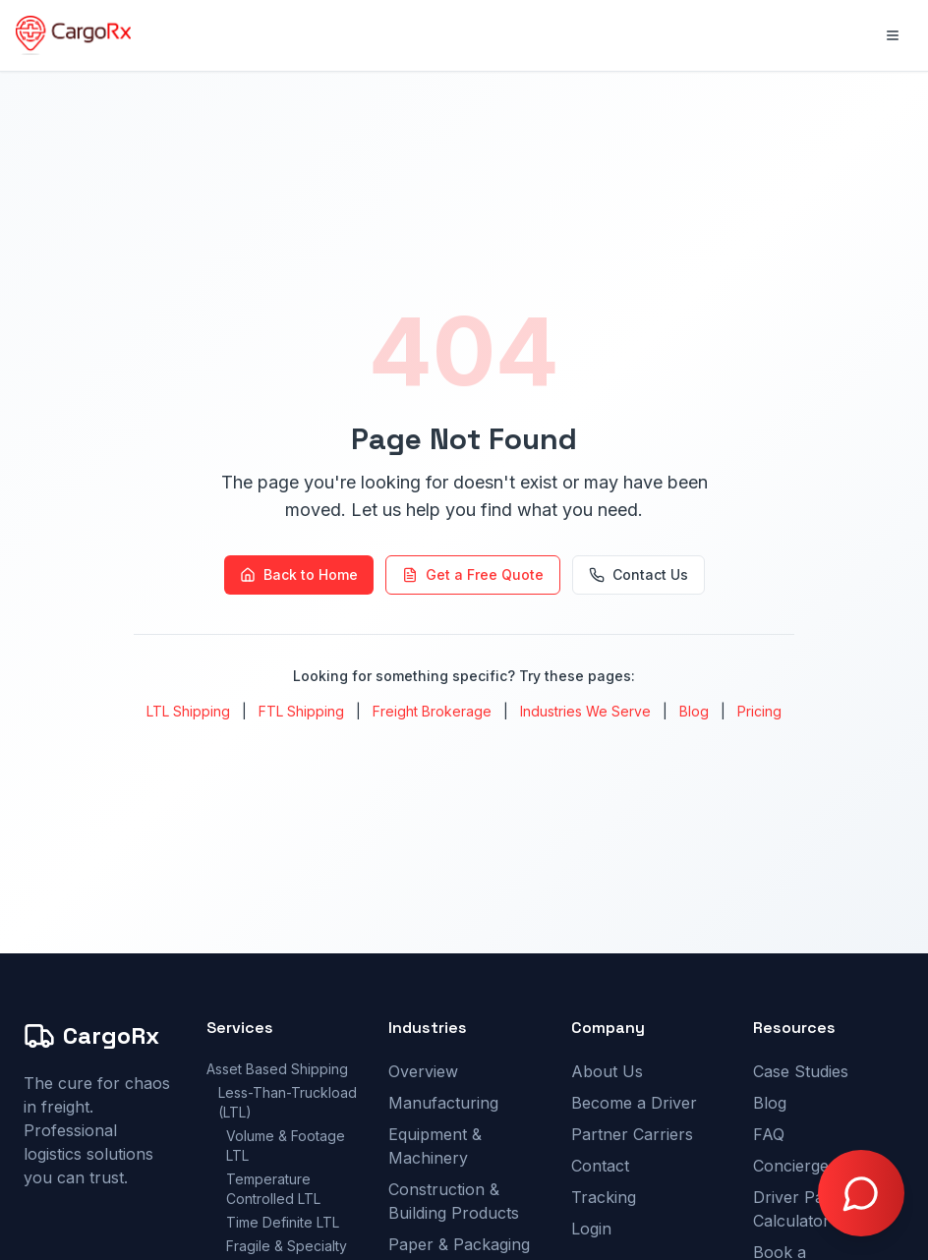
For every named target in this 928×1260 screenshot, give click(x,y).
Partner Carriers (632, 1134)
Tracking (603, 1197)
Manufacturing (443, 1103)
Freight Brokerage (432, 711)
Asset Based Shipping (277, 1068)
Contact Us (638, 574)
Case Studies (800, 1071)
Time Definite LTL (282, 1222)
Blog (694, 711)
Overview (423, 1071)
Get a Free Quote (473, 574)
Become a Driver (634, 1103)
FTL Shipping (301, 711)
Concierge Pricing (819, 1165)
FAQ (768, 1134)
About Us (607, 1071)
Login (591, 1228)
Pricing (759, 711)
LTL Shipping (188, 711)
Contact (600, 1165)
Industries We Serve (585, 711)
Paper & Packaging (459, 1244)
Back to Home (299, 574)
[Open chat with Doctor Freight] (861, 1193)
